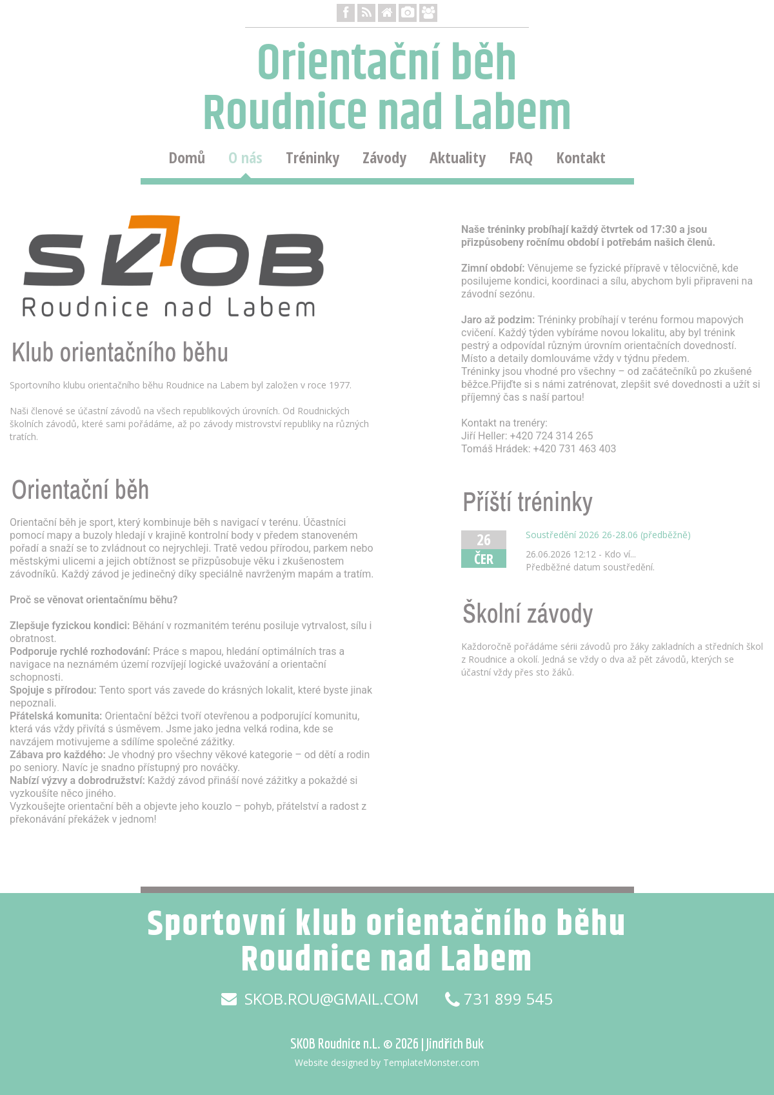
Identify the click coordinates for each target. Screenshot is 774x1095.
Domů (186, 157)
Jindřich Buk (455, 1043)
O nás (245, 157)
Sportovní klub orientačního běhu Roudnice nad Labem (386, 942)
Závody (384, 157)
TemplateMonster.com (431, 1062)
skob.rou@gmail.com (320, 999)
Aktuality (458, 157)
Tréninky (312, 157)
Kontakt (581, 157)
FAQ (521, 157)
